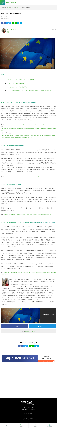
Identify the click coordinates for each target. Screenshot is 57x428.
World (33, 407)
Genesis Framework (23, 420)
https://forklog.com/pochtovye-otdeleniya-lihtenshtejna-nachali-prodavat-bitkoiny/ (24, 124)
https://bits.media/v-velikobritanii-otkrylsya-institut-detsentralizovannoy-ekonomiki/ (24, 176)
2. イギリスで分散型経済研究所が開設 (16, 83)
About (24, 407)
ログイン (36, 420)
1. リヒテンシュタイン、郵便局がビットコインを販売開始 (21, 79)
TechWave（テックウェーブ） (11, 2)
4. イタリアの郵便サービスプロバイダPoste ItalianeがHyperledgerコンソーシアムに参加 (29, 90)
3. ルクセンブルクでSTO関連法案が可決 (17, 87)
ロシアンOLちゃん (12, 29)
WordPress (30, 420)
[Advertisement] (28, 382)
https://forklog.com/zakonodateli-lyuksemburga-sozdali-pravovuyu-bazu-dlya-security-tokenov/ (27, 214)
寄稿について (25, 409)
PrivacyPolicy (32, 409)
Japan (28, 407)
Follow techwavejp (30, 331)
